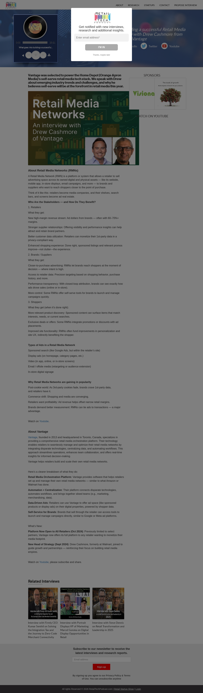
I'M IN (101, 47)
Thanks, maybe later (101, 55)
